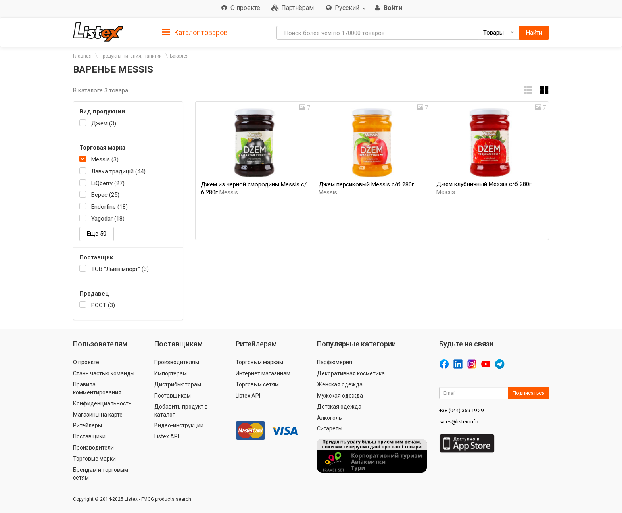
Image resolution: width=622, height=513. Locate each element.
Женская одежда (340, 384)
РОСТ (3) (103, 305)
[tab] (195, 32)
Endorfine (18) (109, 206)
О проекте (86, 362)
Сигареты (329, 428)
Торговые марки (94, 458)
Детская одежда (339, 406)
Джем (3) (103, 123)
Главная (82, 56)
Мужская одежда (340, 395)
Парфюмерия (334, 362)
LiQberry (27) (108, 183)
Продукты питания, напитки (131, 56)
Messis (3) (105, 159)
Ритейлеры (87, 425)
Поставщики (89, 436)
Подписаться (529, 393)
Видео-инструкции (178, 425)
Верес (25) (105, 194)
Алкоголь (329, 418)
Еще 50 (96, 233)
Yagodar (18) (108, 218)
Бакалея (179, 56)
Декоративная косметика (351, 373)
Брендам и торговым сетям (100, 474)
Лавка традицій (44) (118, 171)
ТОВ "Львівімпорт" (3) (120, 269)
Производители (93, 447)
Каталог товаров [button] (195, 32)
